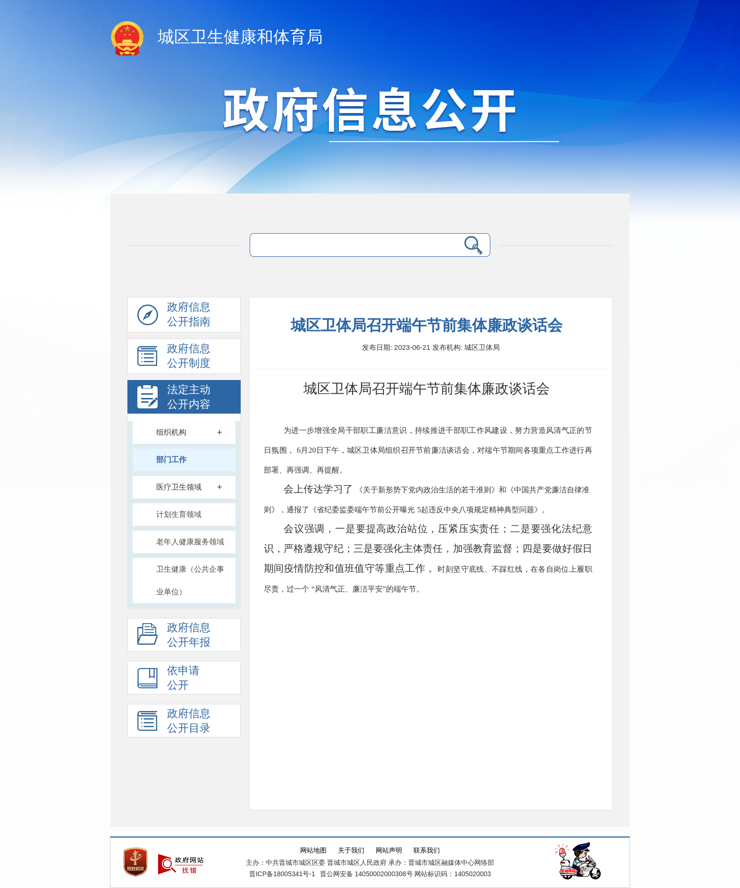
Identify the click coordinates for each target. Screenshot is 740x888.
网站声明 (389, 850)
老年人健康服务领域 (190, 542)
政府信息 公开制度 (173, 358)
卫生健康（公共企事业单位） (190, 580)
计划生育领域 (179, 514)
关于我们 (351, 850)
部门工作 (171, 460)
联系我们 (426, 850)
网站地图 (313, 850)
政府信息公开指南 (173, 316)
